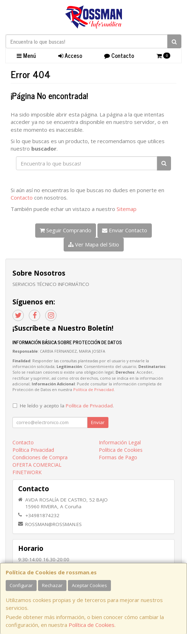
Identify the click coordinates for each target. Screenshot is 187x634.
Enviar (98, 422)
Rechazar (52, 585)
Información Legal (120, 442)
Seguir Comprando (65, 230)
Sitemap (127, 208)
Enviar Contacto (124, 230)
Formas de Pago (118, 457)
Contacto (119, 55)
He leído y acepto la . (67, 405)
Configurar (21, 585)
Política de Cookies (91, 624)
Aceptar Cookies (89, 585)
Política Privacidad (33, 449)
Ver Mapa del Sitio (93, 244)
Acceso (70, 55)
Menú (26, 55)
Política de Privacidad (93, 389)
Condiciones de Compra (40, 457)
